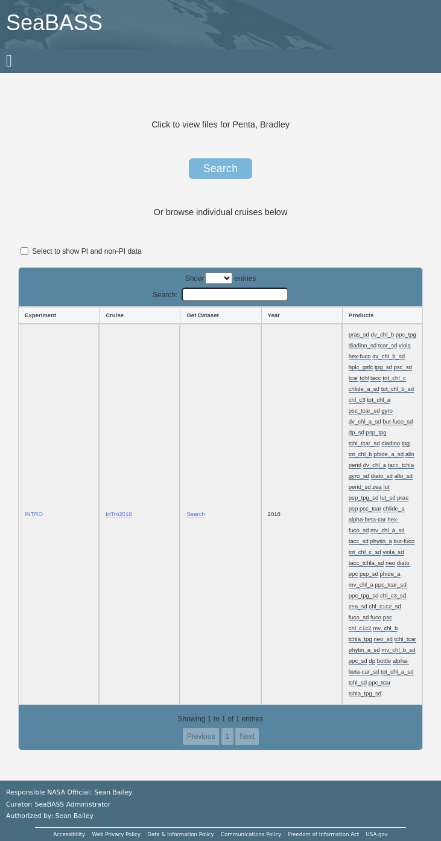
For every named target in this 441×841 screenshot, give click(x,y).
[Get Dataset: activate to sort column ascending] (220, 315)
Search (220, 169)
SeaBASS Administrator (73, 804)
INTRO (34, 514)
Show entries (220, 278)
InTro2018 (119, 514)
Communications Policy (251, 834)
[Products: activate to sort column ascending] (382, 315)
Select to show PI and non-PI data (81, 251)
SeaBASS (54, 22)
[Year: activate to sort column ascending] (301, 315)
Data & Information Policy (180, 834)
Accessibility (69, 834)
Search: (220, 295)
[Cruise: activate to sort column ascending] (139, 315)
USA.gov (377, 834)
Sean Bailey (74, 816)
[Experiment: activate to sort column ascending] (58, 315)
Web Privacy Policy (116, 834)
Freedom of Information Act (323, 834)
